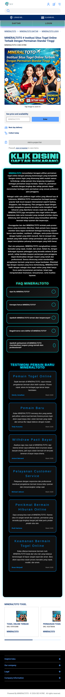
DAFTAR (16, 23)
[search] (33, 10)
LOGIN (48, 23)
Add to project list (35, 142)
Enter (45, 119)
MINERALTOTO (15, 173)
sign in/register (22, 148)
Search (8, 10)
